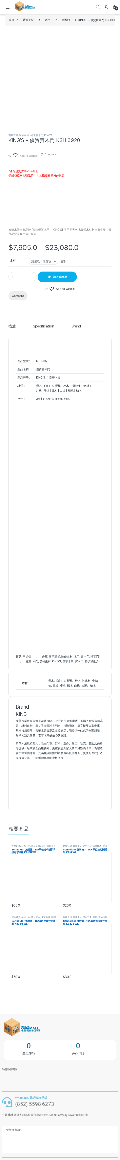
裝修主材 (28, 20)
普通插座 (51, 845)
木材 (13, 260)
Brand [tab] (76, 326)
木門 (48, 20)
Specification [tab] (43, 326)
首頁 (11, 20)
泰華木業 (68, 661)
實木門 (66, 20)
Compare (50, 154)
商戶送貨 (13, 135)
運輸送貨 (16, 845)
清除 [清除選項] (63, 261)
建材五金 (35, 845)
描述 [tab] (12, 326)
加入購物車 (60, 277)
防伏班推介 (92, 661)
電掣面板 (97, 845)
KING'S (48, 135)
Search (98, 7)
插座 (43, 845)
